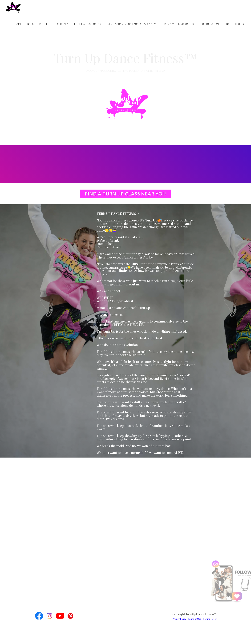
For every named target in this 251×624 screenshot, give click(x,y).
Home (18, 24)
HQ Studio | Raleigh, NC (215, 24)
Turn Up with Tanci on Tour (178, 24)
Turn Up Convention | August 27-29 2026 (131, 24)
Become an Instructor (87, 24)
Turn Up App (61, 24)
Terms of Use (194, 618)
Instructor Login (38, 24)
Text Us (239, 24)
